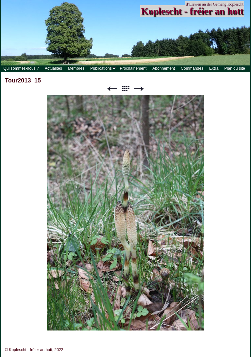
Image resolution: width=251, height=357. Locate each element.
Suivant (138, 88)
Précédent (112, 88)
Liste (125, 88)
